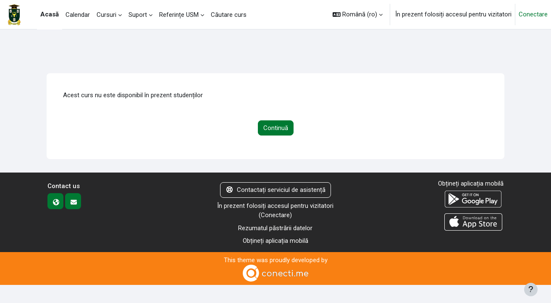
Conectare (533, 14)
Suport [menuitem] (138, 15)
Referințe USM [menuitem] (179, 15)
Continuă (275, 128)
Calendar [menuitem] (78, 15)
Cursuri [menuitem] (106, 15)
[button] (357, 14)
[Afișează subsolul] (531, 289)
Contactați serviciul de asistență (275, 190)
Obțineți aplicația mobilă (275, 241)
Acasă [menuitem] (49, 14)
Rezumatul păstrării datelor (275, 228)
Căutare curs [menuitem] (229, 15)
